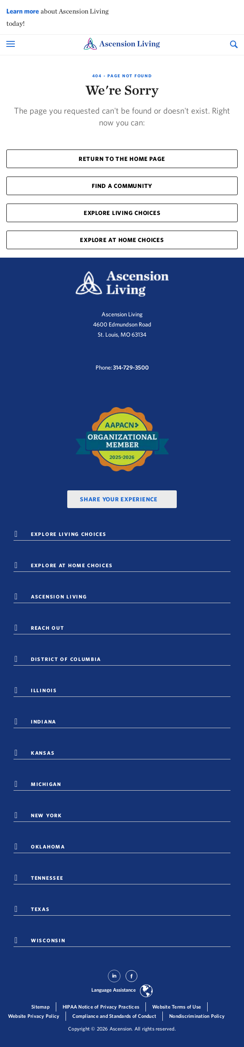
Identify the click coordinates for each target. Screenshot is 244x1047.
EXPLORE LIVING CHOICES (122, 213)
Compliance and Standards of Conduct (114, 1016)
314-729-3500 (131, 367)
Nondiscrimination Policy (197, 1016)
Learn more (22, 11)
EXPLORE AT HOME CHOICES (122, 240)
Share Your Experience (119, 499)
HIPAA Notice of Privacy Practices (101, 1006)
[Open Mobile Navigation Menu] (11, 43)
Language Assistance (113, 990)
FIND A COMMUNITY (122, 186)
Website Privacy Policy (34, 1016)
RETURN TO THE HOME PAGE (122, 159)
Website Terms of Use (176, 1006)
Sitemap (40, 1006)
